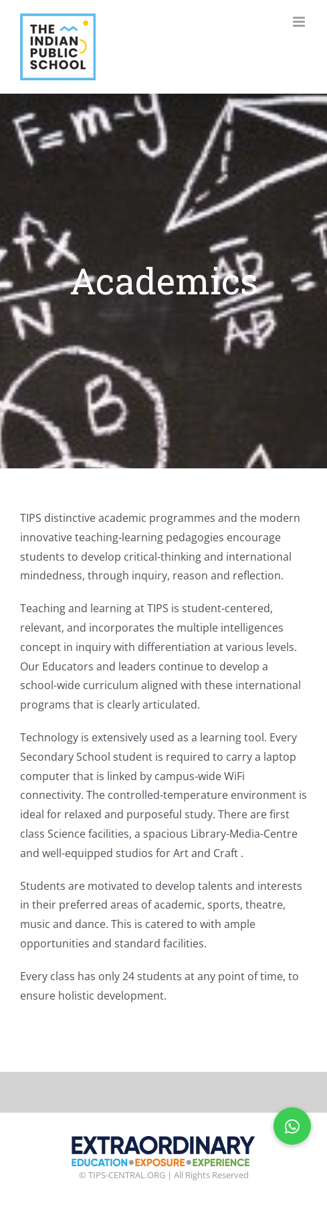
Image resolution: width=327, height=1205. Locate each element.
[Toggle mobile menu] (300, 22)
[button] (292, 1126)
